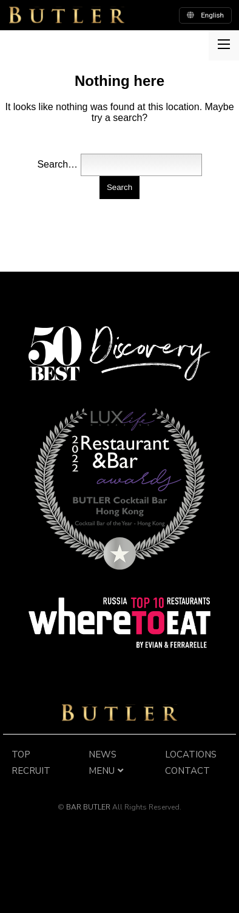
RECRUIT (31, 771)
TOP (21, 754)
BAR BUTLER (119, 713)
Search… (57, 164)
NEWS (102, 754)
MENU (108, 771)
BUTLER (66, 15)
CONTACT (187, 771)
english (205, 15)
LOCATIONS (191, 754)
